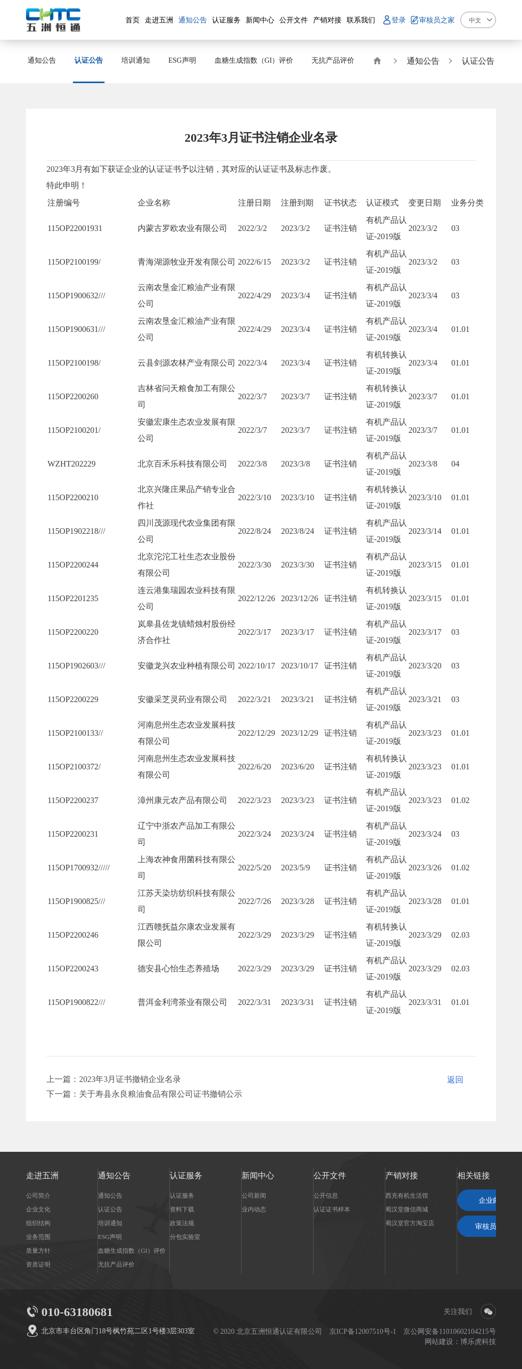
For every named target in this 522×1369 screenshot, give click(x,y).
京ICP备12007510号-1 (362, 1331)
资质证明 (38, 1264)
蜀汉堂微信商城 (406, 1209)
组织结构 (38, 1223)
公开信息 (326, 1195)
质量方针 (38, 1250)
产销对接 (401, 1175)
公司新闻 (254, 1195)
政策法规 (182, 1223)
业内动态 (254, 1209)
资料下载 (182, 1209)
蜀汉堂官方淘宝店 (409, 1223)
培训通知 (110, 1223)
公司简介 (38, 1195)
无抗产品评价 (116, 1264)
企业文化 (38, 1209)
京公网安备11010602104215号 (449, 1331)
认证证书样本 (332, 1209)
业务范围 (38, 1236)
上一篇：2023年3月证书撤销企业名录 (113, 1079)
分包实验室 (185, 1236)
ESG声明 (110, 1236)
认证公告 (478, 61)
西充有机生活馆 (406, 1195)
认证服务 (186, 1175)
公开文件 (330, 1175)
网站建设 (439, 1341)
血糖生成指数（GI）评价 (132, 1250)
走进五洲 (42, 1175)
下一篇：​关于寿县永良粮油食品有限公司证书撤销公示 (144, 1094)
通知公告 (423, 61)
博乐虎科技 (478, 1341)
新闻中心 (258, 1175)
